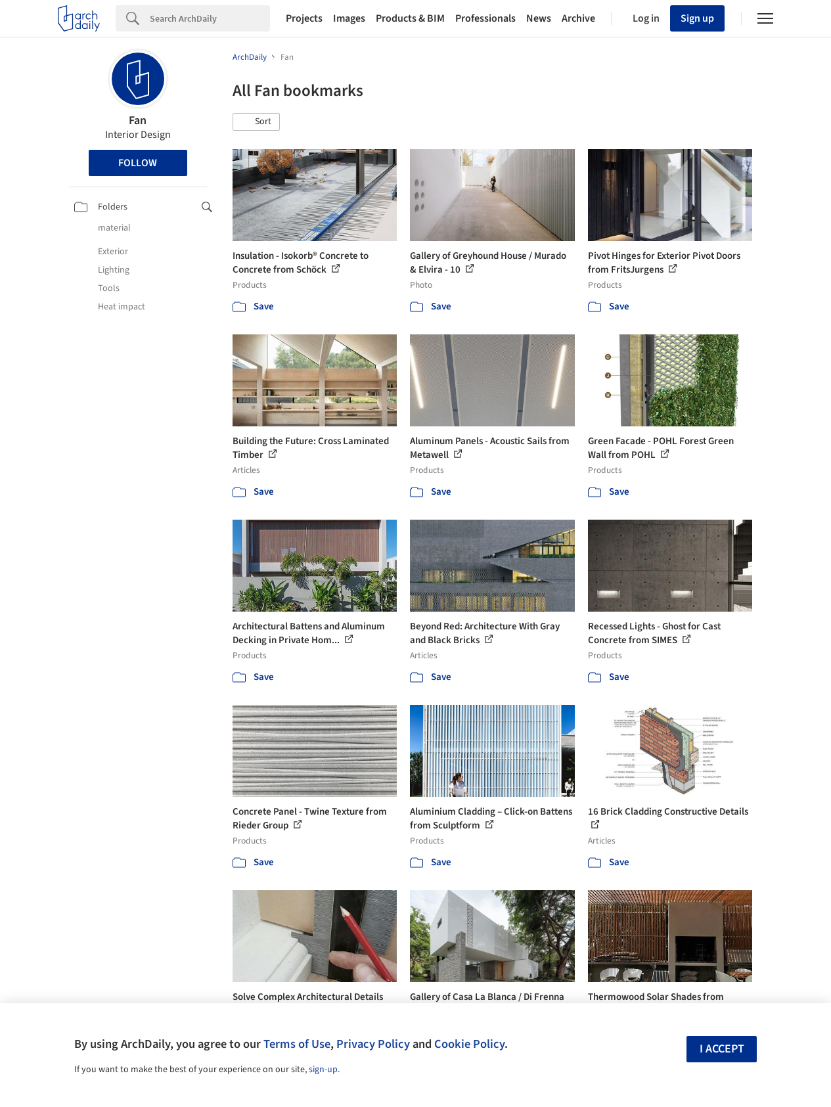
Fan (137, 120)
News (538, 18)
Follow (137, 163)
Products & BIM (410, 18)
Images (349, 18)
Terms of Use (296, 1043)
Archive (578, 18)
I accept (722, 1049)
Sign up (697, 18)
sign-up (323, 1069)
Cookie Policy (469, 1043)
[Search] (210, 18)
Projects (304, 18)
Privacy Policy (373, 1043)
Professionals (485, 18)
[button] (256, 122)
